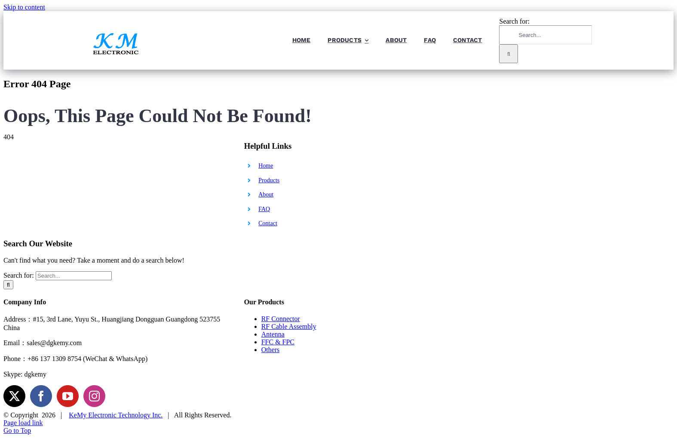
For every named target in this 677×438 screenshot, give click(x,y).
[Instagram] (94, 396)
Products (268, 180)
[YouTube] (68, 396)
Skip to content (24, 7)
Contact (267, 223)
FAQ (264, 209)
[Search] (508, 53)
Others (270, 349)
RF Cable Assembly (288, 326)
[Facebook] (41, 396)
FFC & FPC (277, 342)
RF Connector (280, 318)
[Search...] (545, 34)
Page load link (23, 422)
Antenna (273, 334)
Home (265, 165)
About (265, 194)
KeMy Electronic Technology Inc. (115, 415)
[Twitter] (14, 396)
